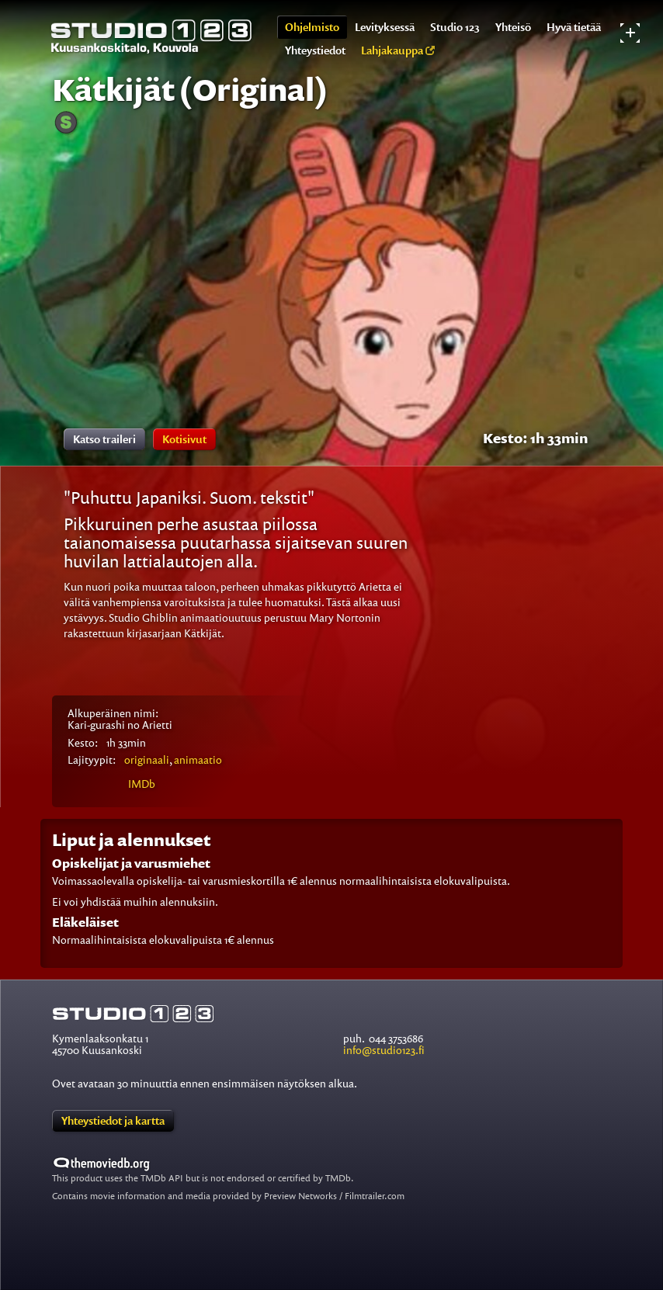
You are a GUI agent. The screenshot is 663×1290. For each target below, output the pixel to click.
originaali (146, 759)
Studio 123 (455, 26)
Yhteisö (513, 26)
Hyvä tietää (574, 26)
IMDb (141, 783)
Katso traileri (104, 439)
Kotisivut (184, 439)
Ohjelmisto (312, 26)
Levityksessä (385, 26)
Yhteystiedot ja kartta (113, 1120)
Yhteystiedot (315, 50)
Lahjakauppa (398, 50)
